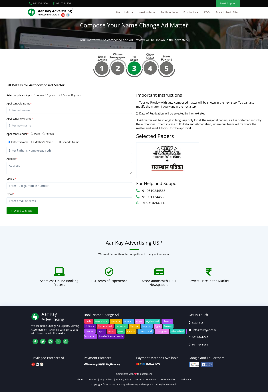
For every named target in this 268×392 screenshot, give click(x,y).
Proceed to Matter (22, 210)
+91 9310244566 (151, 190)
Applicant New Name (20, 118)
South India (168, 12)
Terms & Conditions (145, 379)
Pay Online (106, 379)
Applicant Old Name (19, 103)
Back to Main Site (226, 12)
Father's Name (20, 142)
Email (10, 194)
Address (12, 158)
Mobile (11, 179)
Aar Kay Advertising (55, 11)
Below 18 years (71, 95)
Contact (92, 379)
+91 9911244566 (151, 197)
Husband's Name (69, 142)
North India (123, 12)
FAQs (207, 12)
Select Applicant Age (19, 95)
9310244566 (38, 3)
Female (50, 133)
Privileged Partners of (49, 14)
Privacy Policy (123, 379)
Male (37, 133)
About (81, 379)
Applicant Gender (18, 134)
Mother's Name (44, 142)
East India (190, 12)
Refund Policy (168, 379)
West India (145, 12)
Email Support (228, 3)
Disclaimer (185, 379)
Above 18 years (46, 95)
